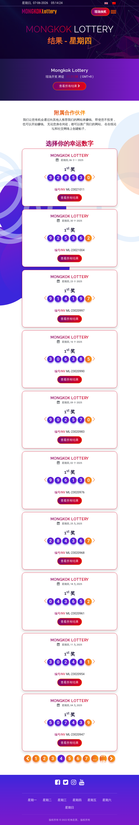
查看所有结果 (69, 86)
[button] (94, 177)
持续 (103, 758)
